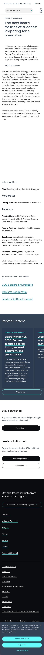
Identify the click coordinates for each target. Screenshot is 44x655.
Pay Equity (6, 591)
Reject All (22, 645)
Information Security (9, 576)
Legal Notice (6, 606)
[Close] (40, 625)
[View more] (22, 392)
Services (5, 515)
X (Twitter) (22, 621)
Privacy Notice (7, 601)
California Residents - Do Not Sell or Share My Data (20, 611)
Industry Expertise (10, 521)
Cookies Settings (22, 650)
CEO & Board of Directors (17, 285)
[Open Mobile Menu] (38, 3)
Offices (5, 547)
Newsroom (6, 581)
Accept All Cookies (22, 639)
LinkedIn (8, 621)
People (5, 540)
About (4, 534)
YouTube (35, 621)
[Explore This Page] (19, 8)
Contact (5, 596)
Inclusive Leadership (14, 292)
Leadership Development (17, 299)
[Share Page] (41, 9)
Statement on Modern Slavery (13, 586)
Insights (5, 528)
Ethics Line (6, 571)
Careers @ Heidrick (10, 553)
